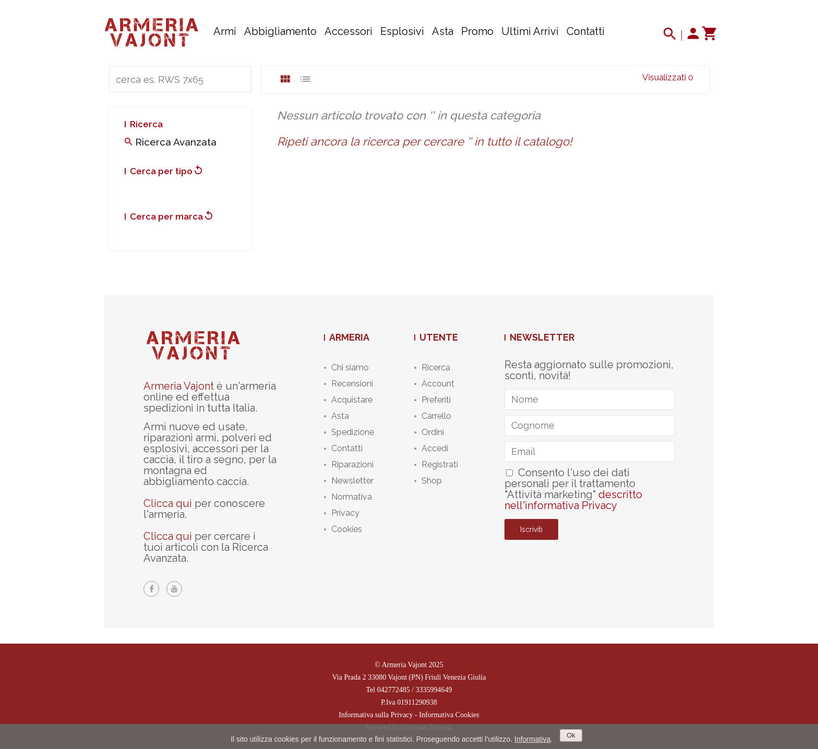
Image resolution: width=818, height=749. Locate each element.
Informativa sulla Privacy (376, 715)
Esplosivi (402, 31)
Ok (571, 735)
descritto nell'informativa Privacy (573, 500)
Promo (477, 31)
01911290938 (417, 702)
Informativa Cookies (449, 715)
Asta (442, 31)
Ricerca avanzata (170, 142)
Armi (224, 31)
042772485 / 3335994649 (414, 690)
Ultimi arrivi (530, 31)
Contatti (586, 31)
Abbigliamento (280, 31)
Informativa (532, 739)
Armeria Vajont (178, 386)
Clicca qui (167, 503)
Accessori (348, 31)
